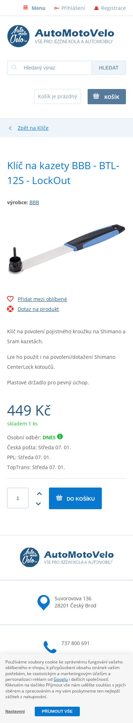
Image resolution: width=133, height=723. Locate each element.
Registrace (113, 8)
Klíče (43, 127)
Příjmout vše (57, 711)
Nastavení (15, 711)
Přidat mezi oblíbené (37, 300)
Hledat (109, 68)
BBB (34, 202)
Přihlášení (73, 8)
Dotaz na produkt (33, 310)
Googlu (61, 679)
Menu (34, 8)
